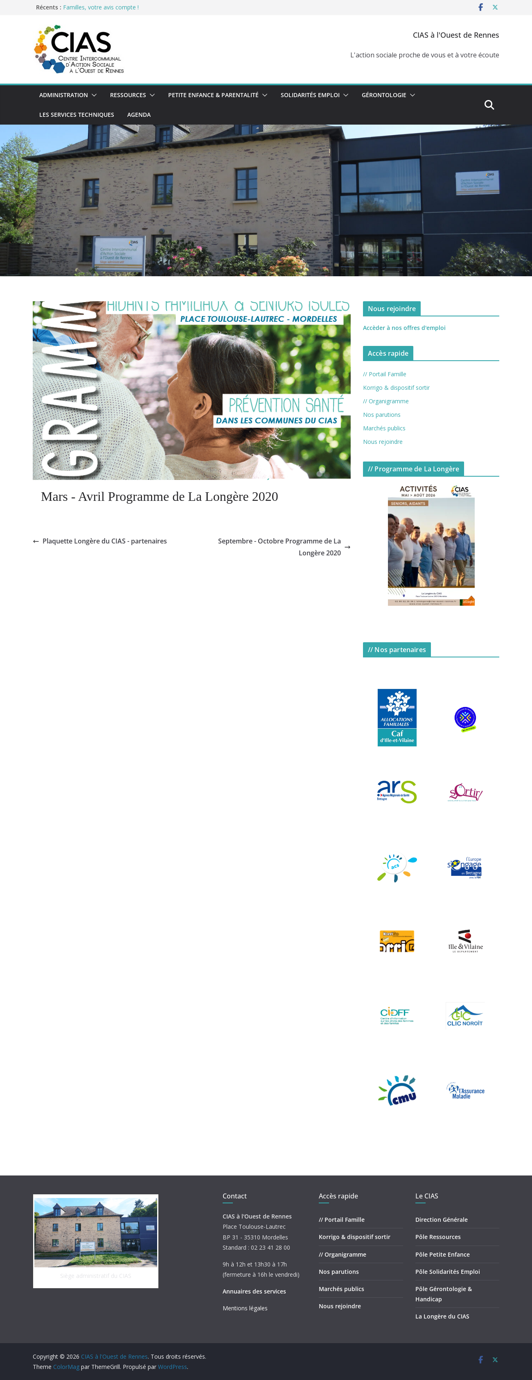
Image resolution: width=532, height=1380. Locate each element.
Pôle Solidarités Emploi (447, 1271)
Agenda (139, 114)
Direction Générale (441, 1219)
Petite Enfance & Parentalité (213, 95)
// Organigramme (386, 401)
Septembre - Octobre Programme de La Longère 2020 (284, 547)
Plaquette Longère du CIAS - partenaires (100, 541)
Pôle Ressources (438, 1237)
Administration (63, 95)
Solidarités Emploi (310, 95)
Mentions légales (245, 1308)
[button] (92, 95)
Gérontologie (384, 95)
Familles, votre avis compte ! (101, 7)
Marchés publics (384, 428)
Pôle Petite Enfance (442, 1254)
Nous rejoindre (383, 442)
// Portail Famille (384, 374)
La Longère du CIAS (442, 1316)
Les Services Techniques (76, 114)
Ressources (128, 95)
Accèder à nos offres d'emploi (404, 328)
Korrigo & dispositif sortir (396, 387)
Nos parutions (382, 414)
